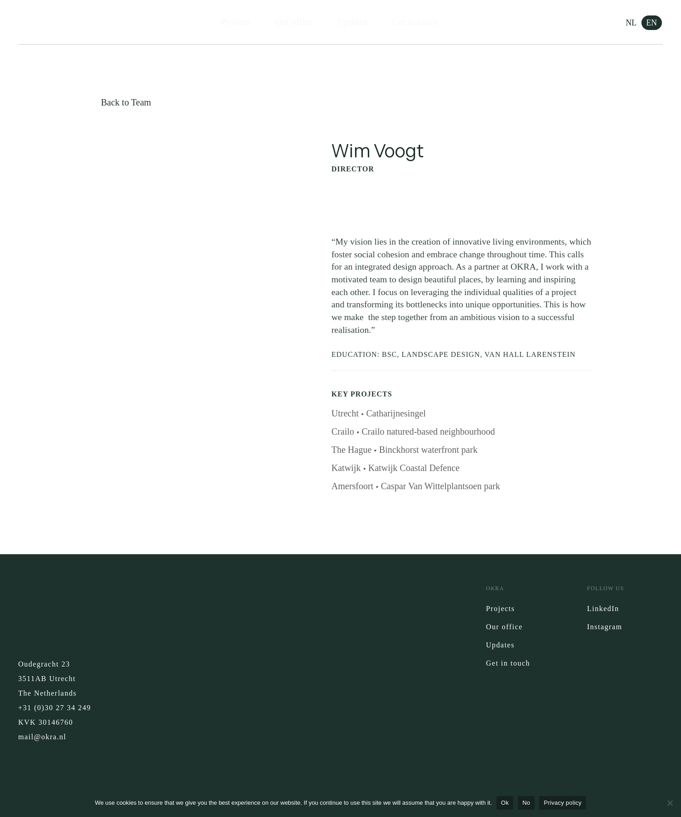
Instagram (604, 628)
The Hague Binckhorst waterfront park (404, 451)
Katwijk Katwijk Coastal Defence (395, 469)
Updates (353, 22)
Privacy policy (562, 802)
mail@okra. (39, 738)
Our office (293, 22)
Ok (505, 802)
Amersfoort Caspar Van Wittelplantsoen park (415, 487)
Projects (235, 22)
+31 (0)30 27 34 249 (54, 709)
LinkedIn (603, 610)
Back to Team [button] (126, 102)
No (526, 802)
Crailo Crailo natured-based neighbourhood (413, 433)
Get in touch (414, 22)
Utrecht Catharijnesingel (378, 415)
